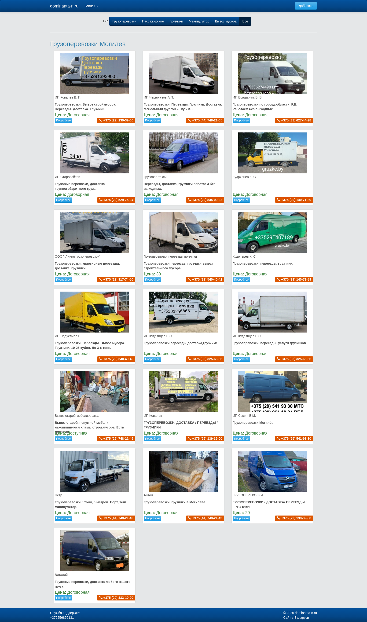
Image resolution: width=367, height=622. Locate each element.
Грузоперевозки (124, 21)
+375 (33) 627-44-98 (296, 120)
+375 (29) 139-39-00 (118, 120)
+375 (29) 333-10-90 (118, 598)
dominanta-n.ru (64, 6)
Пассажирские (153, 21)
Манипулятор (199, 21)
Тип (105, 21)
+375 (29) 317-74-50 (118, 279)
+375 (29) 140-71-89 (296, 200)
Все (245, 21)
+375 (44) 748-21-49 (118, 518)
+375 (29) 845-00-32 (207, 200)
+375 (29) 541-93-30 (296, 438)
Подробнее (63, 120)
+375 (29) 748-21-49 (118, 438)
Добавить (306, 6)
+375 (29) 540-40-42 (207, 279)
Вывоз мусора (226, 21)
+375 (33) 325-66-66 (207, 359)
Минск (91, 6)
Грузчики (176, 21)
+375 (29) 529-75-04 (118, 200)
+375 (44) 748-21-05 (207, 120)
